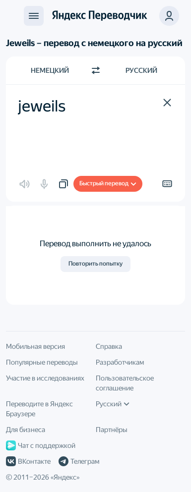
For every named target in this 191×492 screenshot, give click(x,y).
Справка (109, 346)
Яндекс (65, 477)
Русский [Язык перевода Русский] (141, 70)
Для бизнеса (25, 430)
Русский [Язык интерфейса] (112, 404)
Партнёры (111, 430)
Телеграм (79, 461)
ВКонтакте (28, 461)
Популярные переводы (42, 362)
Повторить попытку (95, 263)
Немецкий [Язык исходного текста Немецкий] (50, 70)
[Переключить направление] (96, 70)
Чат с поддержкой (40, 445)
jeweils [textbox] (41, 106)
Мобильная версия (35, 346)
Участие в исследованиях (45, 378)
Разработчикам (120, 362)
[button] (167, 102)
